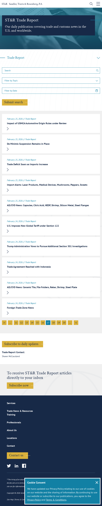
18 (53, 322)
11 (16, 322)
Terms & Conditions (56, 499)
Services (11, 403)
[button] (51, 81)
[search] (90, 4)
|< (4, 322)
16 (43, 322)
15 (37, 322)
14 (32, 322)
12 (21, 322)
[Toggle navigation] (98, 4)
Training (11, 414)
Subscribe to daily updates (21, 344)
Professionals (14, 422)
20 (64, 322)
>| (76, 322)
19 (59, 322)
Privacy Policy (34, 499)
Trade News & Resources (20, 410)
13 (27, 322)
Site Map (10, 499)
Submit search (13, 102)
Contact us (16, 455)
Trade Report (53, 58)
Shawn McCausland (11, 356)
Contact (11, 445)
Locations (12, 437)
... (10, 322)
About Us (12, 430)
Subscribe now (19, 385)
